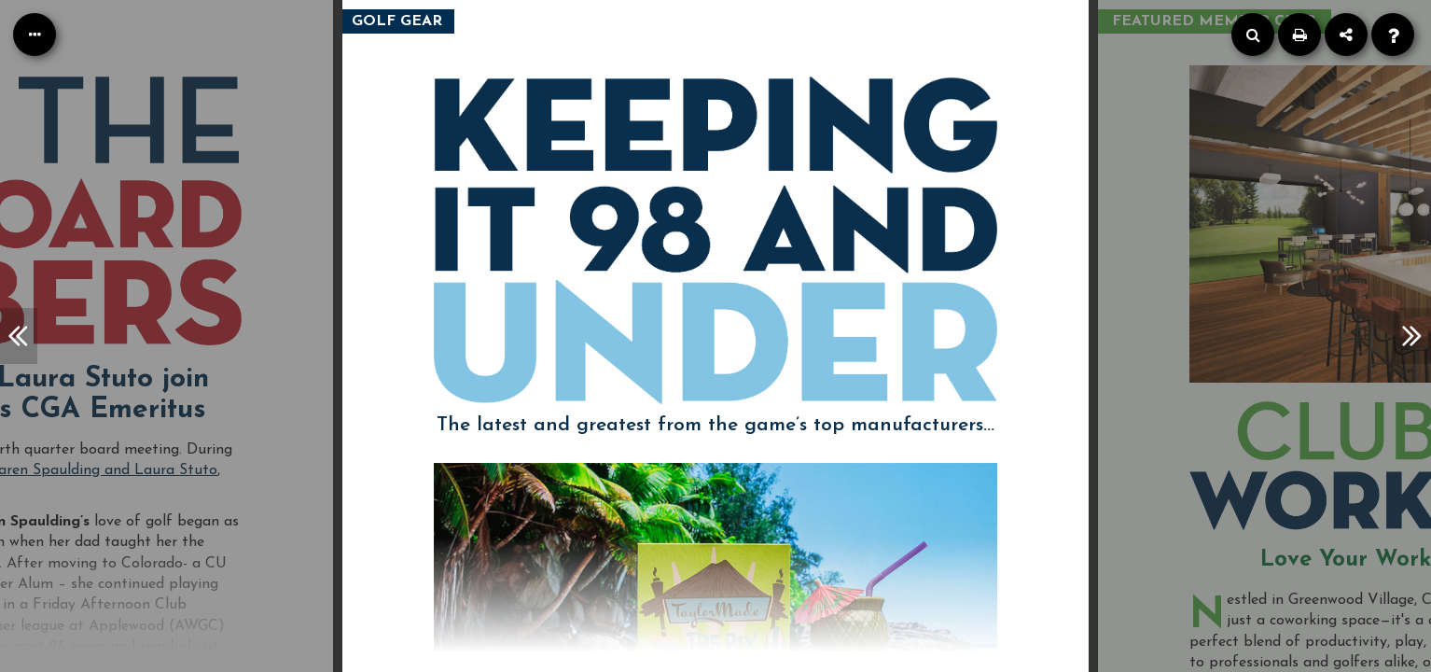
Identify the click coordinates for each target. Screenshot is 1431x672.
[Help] (1392, 34)
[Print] (1299, 34)
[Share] (1346, 34)
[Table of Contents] (34, 34)
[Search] (1252, 34)
